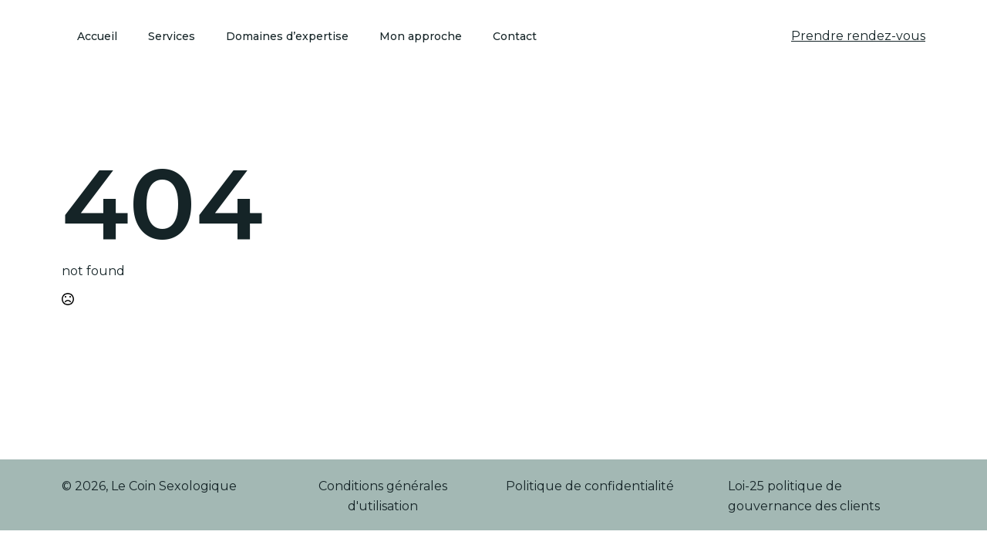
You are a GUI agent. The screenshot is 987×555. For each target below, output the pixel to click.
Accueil (97, 36)
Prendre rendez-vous (858, 36)
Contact (515, 36)
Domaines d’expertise (287, 36)
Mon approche (420, 36)
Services (171, 36)
